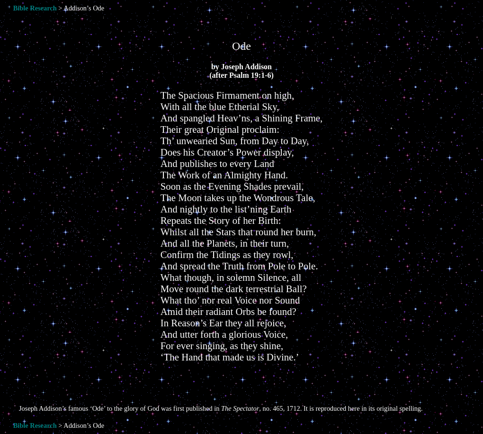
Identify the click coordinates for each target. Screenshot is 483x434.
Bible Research (35, 8)
